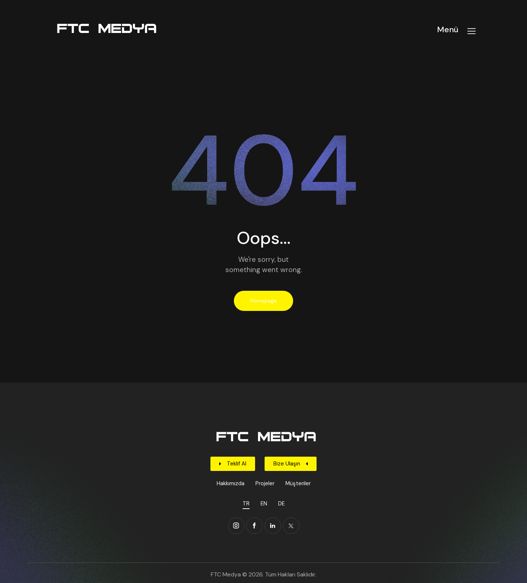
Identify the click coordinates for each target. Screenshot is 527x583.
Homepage (263, 300)
